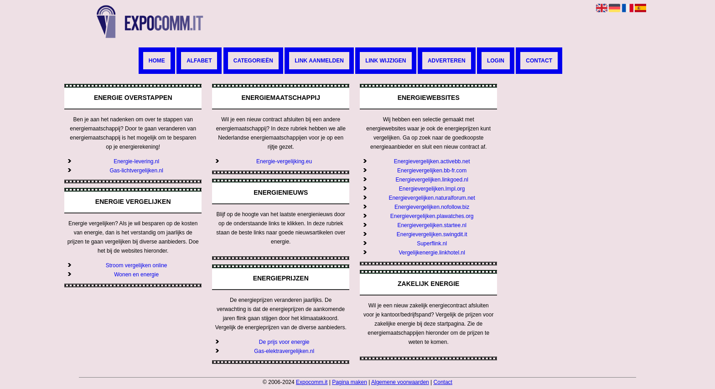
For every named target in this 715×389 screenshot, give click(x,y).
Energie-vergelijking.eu (284, 161)
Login (495, 60)
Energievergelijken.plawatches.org (432, 216)
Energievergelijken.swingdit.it (432, 234)
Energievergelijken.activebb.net (432, 161)
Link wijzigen (385, 60)
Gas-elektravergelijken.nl (284, 351)
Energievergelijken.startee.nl (431, 225)
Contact (539, 60)
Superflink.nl (432, 243)
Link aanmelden (319, 60)
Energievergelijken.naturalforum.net (432, 198)
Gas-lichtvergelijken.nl (136, 170)
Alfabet (199, 60)
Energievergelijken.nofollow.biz (431, 207)
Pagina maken (349, 382)
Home (157, 60)
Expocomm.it (311, 382)
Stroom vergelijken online (136, 265)
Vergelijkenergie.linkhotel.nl (432, 252)
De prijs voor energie (284, 342)
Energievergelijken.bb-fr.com (431, 170)
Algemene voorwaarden (400, 382)
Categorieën (253, 60)
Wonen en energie (136, 274)
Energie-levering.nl (136, 161)
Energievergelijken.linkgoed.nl (431, 179)
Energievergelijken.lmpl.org (432, 189)
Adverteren (447, 60)
